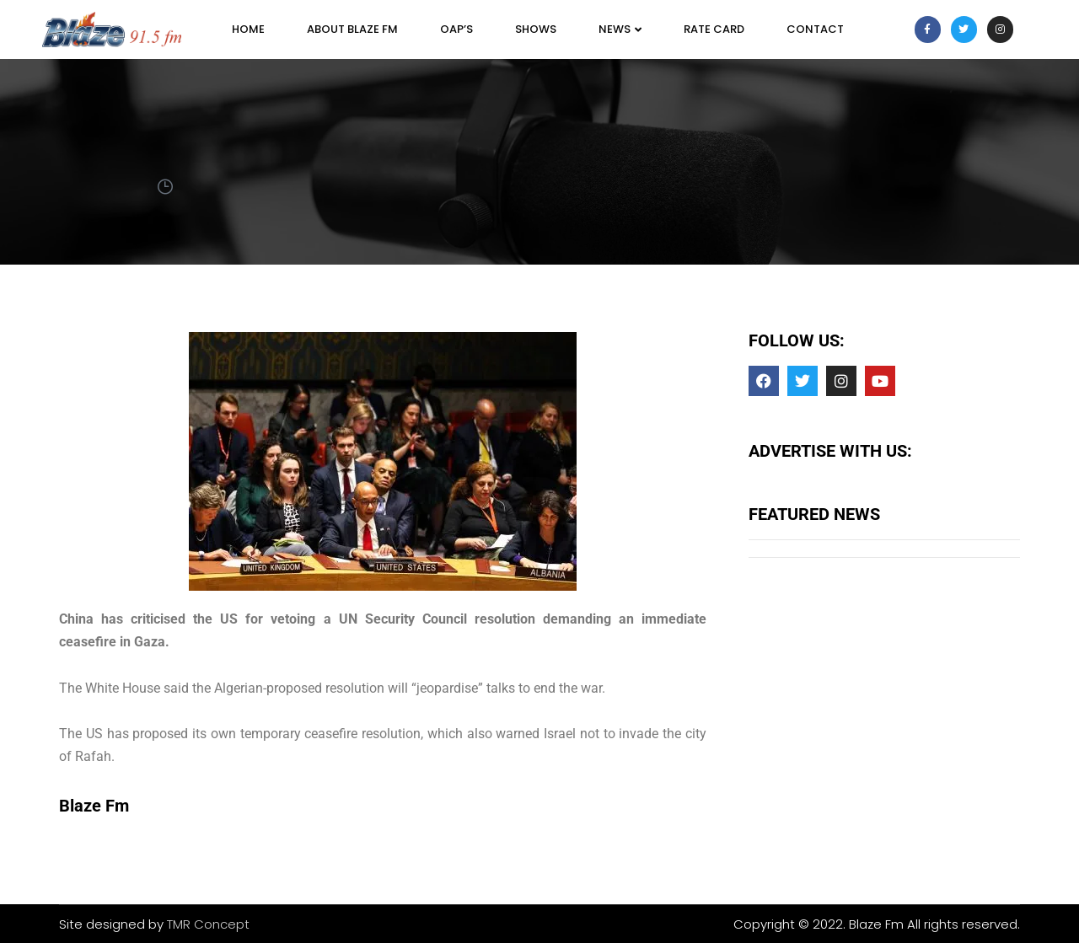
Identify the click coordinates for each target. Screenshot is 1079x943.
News (620, 29)
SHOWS (535, 29)
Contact (815, 29)
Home (248, 29)
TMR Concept (208, 924)
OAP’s (456, 29)
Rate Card (714, 29)
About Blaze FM (352, 29)
